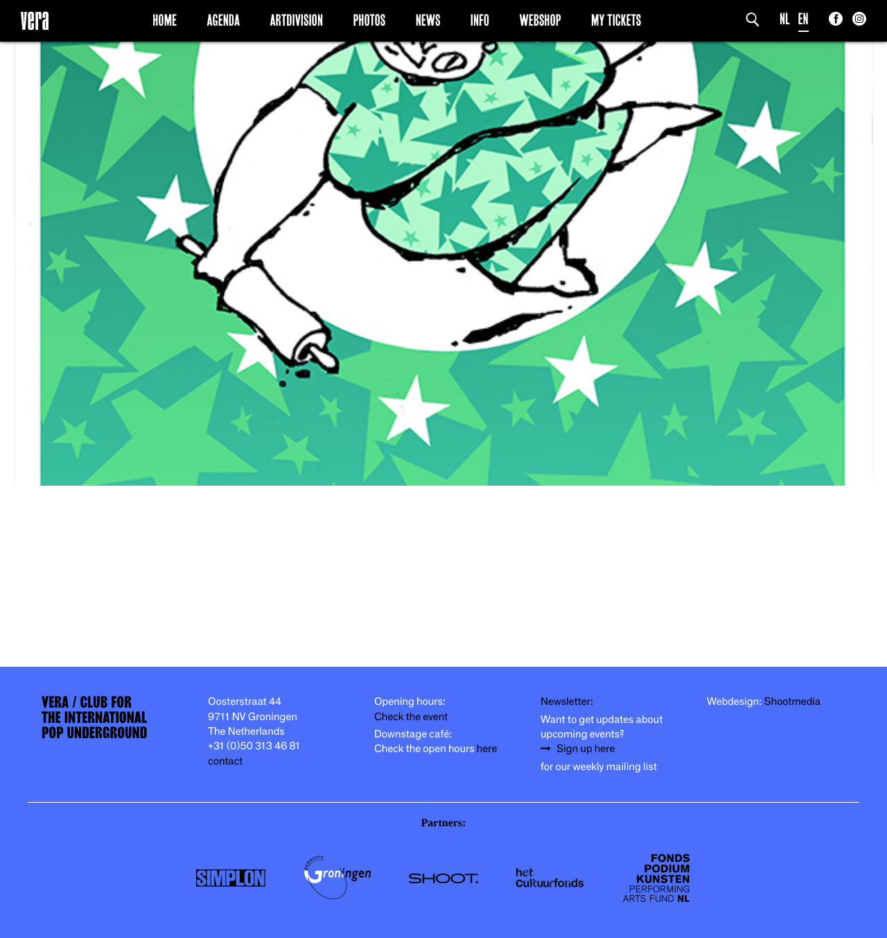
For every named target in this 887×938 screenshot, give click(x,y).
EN (803, 19)
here (487, 749)
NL (785, 19)
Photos (369, 20)
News (428, 20)
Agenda (223, 20)
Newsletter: (567, 701)
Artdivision (297, 20)
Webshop (540, 20)
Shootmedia (792, 701)
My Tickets (616, 20)
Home (164, 20)
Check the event (411, 717)
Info (480, 20)
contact (225, 761)
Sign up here (585, 749)
